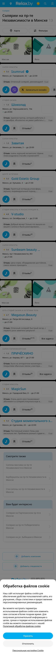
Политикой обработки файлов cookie (22, 626)
